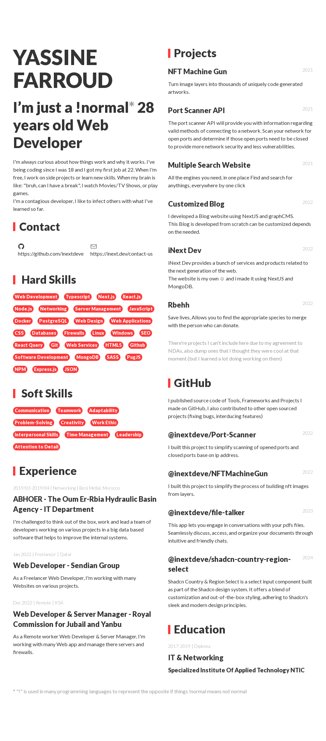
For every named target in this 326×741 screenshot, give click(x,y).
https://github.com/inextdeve (51, 250)
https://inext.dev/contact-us (121, 250)
